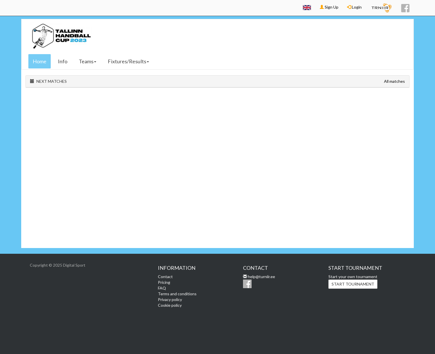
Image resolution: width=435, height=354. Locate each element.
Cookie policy (170, 305)
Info (62, 61)
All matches (394, 81)
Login (354, 7)
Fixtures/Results (128, 61)
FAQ (162, 288)
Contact (165, 276)
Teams (87, 61)
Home (39, 61)
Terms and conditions (177, 293)
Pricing (164, 282)
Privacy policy (170, 299)
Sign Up (329, 7)
